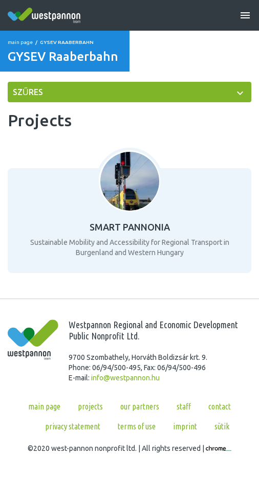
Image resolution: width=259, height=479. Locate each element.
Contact (219, 406)
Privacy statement (72, 426)
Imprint (185, 426)
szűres (28, 92)
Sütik (221, 426)
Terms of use (137, 426)
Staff (184, 406)
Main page (20, 42)
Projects (90, 406)
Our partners (139, 406)
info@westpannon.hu (125, 378)
